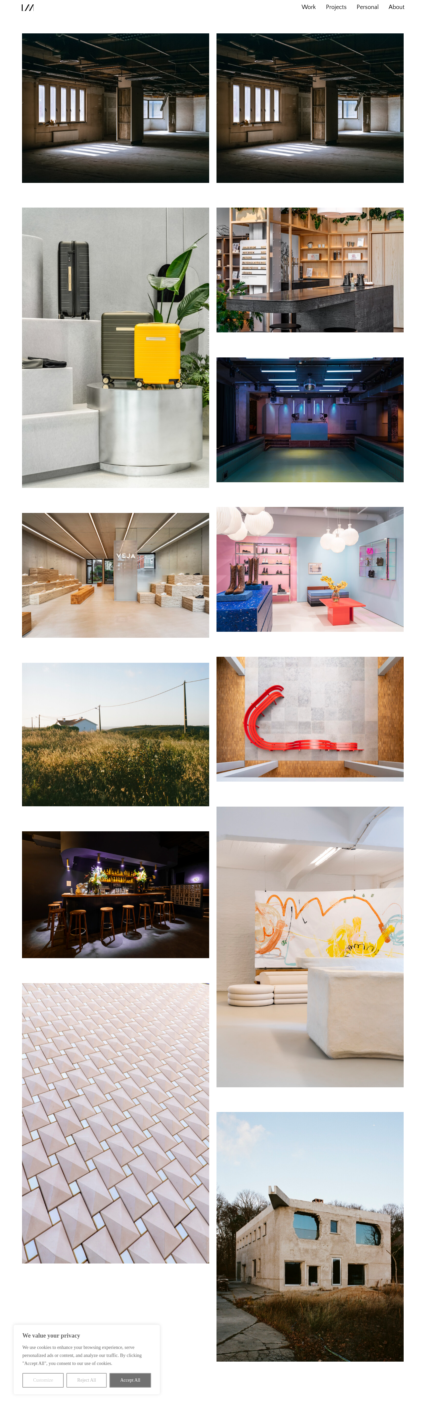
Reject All (86, 1380)
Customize (43, 1380)
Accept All (130, 1380)
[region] (86, 1360)
